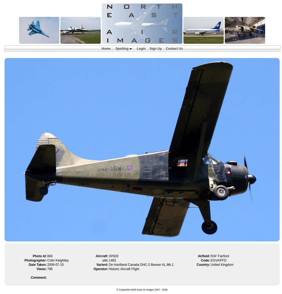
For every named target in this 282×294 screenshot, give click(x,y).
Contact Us (174, 48)
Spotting (123, 48)
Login (141, 48)
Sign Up (156, 48)
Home (106, 48)
